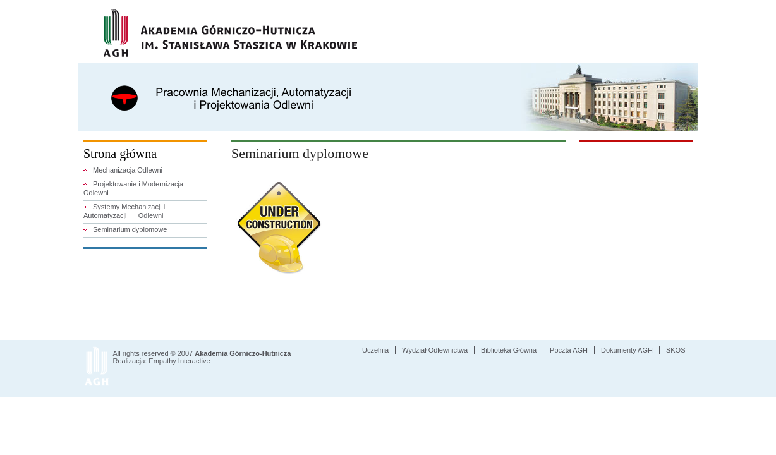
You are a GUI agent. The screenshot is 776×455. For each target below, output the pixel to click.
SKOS (676, 350)
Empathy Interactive (179, 361)
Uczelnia (375, 350)
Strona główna (120, 154)
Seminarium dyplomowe (130, 229)
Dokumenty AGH (627, 350)
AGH (230, 33)
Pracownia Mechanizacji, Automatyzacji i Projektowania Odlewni (230, 106)
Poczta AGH (569, 350)
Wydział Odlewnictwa (435, 350)
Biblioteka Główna (509, 350)
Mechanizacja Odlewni (127, 170)
